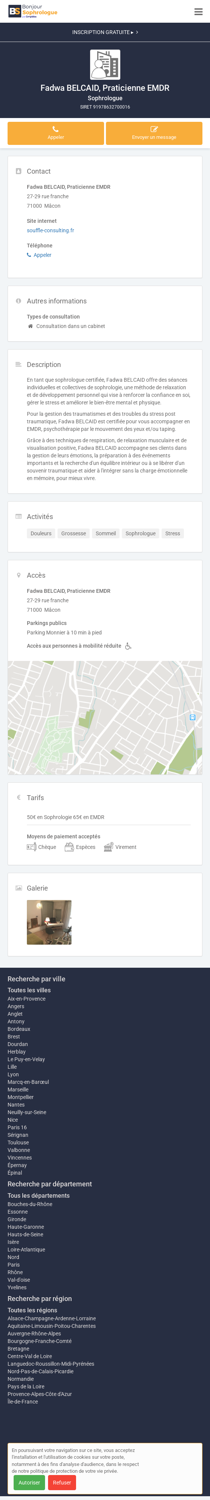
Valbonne (19, 1150)
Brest (14, 1037)
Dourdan (18, 1044)
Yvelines (17, 1287)
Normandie (21, 1379)
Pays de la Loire (26, 1386)
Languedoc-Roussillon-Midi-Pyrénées (51, 1364)
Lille (12, 1067)
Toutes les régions (32, 1310)
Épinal (15, 1173)
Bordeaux (19, 1029)
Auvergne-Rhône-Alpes (34, 1334)
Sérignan (18, 1135)
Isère (13, 1242)
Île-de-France (23, 1402)
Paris (14, 1265)
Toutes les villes (29, 990)
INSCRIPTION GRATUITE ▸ (105, 32)
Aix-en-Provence (26, 999)
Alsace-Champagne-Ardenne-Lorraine (52, 1318)
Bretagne (18, 1349)
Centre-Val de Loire (30, 1356)
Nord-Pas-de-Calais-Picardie (40, 1371)
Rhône (15, 1272)
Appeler (39, 255)
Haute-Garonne (26, 1227)
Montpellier (21, 1097)
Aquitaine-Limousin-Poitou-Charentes (52, 1326)
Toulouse (18, 1142)
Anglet (15, 1014)
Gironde (17, 1219)
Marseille (18, 1090)
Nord (13, 1257)
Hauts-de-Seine (25, 1234)
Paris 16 (17, 1127)
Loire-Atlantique (26, 1250)
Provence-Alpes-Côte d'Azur (40, 1394)
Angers (16, 1006)
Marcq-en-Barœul (28, 1082)
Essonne (18, 1212)
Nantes (16, 1105)
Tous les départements (39, 1195)
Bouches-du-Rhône (30, 1204)
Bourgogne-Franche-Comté (40, 1341)
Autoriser (29, 1483)
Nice (13, 1120)
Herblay (17, 1052)
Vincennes (20, 1158)
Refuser (62, 1483)
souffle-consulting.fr (50, 230)
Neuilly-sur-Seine (27, 1112)
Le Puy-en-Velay (26, 1059)
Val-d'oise (19, 1280)
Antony (16, 1021)
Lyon (13, 1074)
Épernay (17, 1165)
